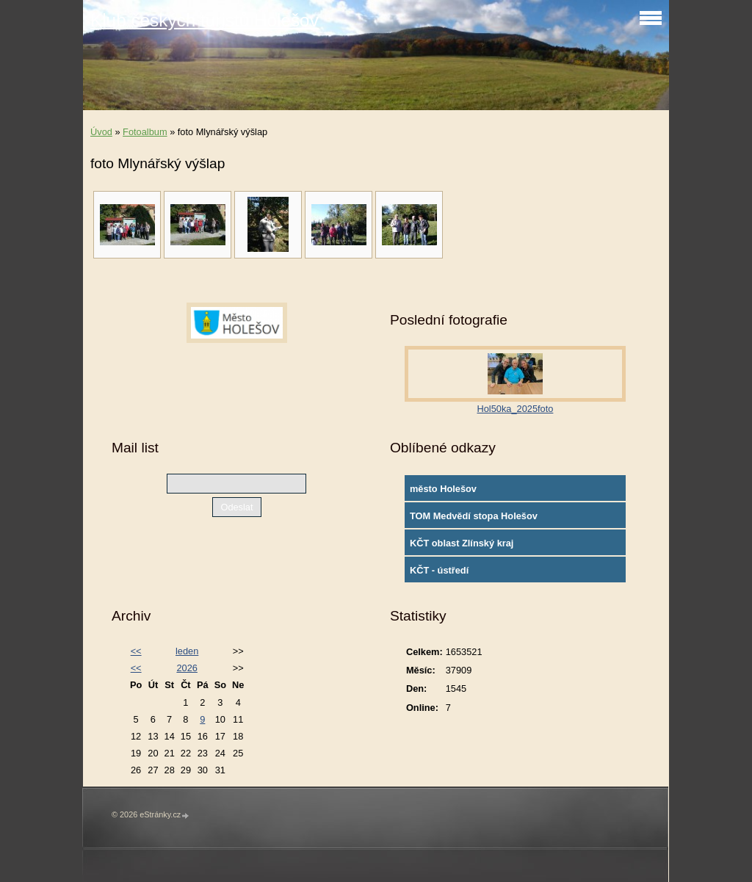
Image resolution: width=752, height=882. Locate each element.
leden (187, 651)
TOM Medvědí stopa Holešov (474, 515)
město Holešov (443, 488)
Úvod (101, 131)
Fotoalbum (145, 131)
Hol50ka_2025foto (515, 408)
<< (136, 651)
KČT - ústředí (439, 570)
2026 (186, 667)
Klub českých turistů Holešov (204, 20)
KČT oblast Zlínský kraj (462, 543)
